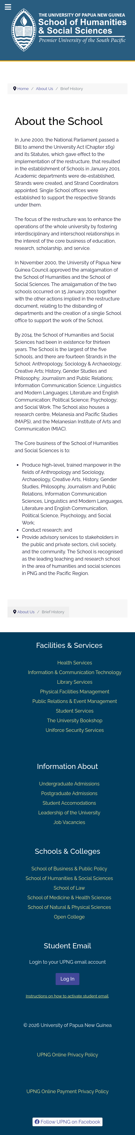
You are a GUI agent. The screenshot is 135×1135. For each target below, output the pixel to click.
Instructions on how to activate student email (67, 996)
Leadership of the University (69, 813)
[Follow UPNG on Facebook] (67, 1122)
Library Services (75, 682)
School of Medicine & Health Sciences (69, 897)
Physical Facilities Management (74, 692)
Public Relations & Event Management (74, 701)
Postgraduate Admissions (69, 793)
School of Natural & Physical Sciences (69, 907)
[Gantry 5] (67, 30)
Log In (67, 979)
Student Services (75, 711)
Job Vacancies (69, 822)
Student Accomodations (69, 803)
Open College (69, 917)
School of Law (69, 888)
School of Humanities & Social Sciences (69, 878)
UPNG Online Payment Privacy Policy (67, 1091)
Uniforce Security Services (75, 730)
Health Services (74, 663)
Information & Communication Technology (74, 672)
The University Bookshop (74, 720)
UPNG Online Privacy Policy (67, 1055)
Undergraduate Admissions (69, 784)
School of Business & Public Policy (69, 869)
